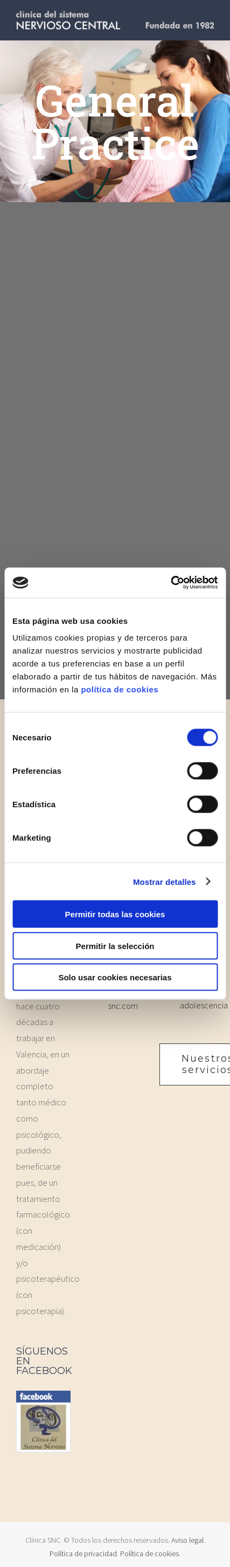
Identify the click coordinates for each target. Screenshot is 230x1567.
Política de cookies (149, 1553)
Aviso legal (187, 1540)
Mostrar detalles (164, 881)
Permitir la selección (115, 945)
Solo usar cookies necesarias (114, 977)
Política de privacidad (83, 1553)
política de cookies (119, 689)
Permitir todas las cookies (115, 914)
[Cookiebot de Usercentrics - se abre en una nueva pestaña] (170, 583)
